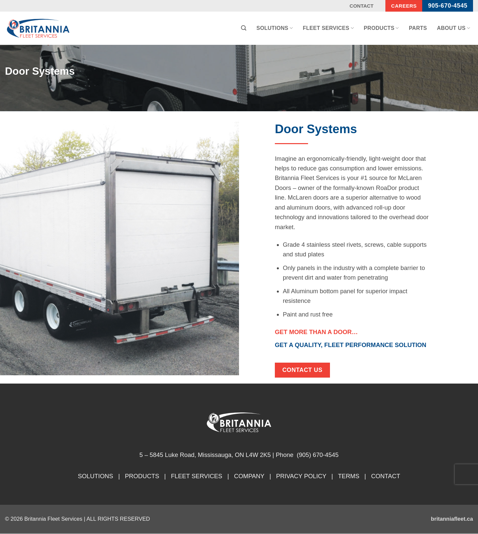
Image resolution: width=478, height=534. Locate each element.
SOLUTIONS (95, 476)
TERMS (348, 476)
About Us (453, 28)
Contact (361, 6)
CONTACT (385, 476)
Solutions (274, 28)
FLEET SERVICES (196, 476)
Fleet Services (328, 28)
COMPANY (249, 476)
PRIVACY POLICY (301, 476)
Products (381, 28)
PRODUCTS (142, 476)
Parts (418, 28)
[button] (243, 28)
